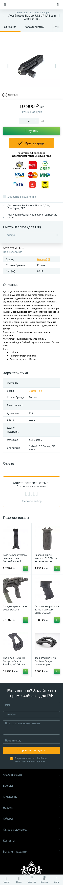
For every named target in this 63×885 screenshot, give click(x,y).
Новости (31, 807)
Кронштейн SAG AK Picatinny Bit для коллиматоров (45, 661)
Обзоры (31, 818)
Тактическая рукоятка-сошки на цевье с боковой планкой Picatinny (15, 560)
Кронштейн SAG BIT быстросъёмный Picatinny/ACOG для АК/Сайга (14, 663)
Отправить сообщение (31, 750)
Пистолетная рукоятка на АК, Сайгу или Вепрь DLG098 (47, 609)
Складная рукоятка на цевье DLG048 (15, 608)
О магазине (31, 796)
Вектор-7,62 (43, 259)
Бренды (31, 785)
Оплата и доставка (31, 829)
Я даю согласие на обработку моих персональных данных (31, 759)
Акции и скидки (31, 774)
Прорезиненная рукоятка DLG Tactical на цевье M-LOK (46, 558)
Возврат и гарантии (31, 851)
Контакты (31, 840)
